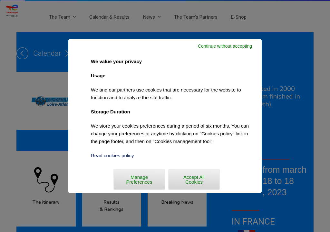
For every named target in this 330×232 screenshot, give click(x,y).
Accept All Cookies (194, 179)
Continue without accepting (225, 46)
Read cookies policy (112, 155)
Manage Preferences (139, 179)
